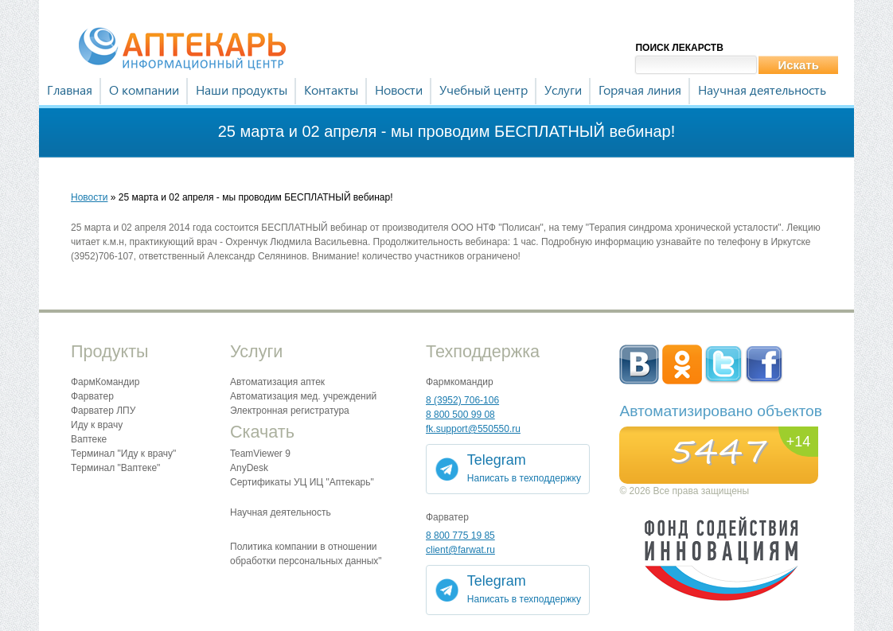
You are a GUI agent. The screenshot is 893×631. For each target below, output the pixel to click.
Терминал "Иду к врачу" (123, 453)
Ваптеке (89, 439)
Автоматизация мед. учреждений (303, 396)
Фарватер (92, 396)
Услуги (563, 90)
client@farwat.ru (460, 549)
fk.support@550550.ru (473, 428)
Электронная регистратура (289, 410)
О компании (144, 90)
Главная (69, 90)
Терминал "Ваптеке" (115, 467)
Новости (399, 90)
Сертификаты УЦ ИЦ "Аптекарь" (302, 482)
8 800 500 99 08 (460, 414)
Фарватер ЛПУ (103, 410)
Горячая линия (640, 90)
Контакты (331, 90)
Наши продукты (241, 90)
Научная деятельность (762, 90)
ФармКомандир (105, 382)
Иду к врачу (97, 424)
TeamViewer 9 (260, 453)
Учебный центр (483, 90)
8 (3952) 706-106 (462, 400)
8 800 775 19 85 (460, 535)
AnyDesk (249, 467)
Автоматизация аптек (277, 382)
